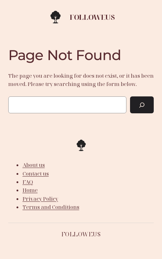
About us (34, 164)
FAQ (28, 181)
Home (30, 190)
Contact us (36, 173)
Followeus (92, 17)
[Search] (142, 104)
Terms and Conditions (51, 206)
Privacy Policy (40, 198)
